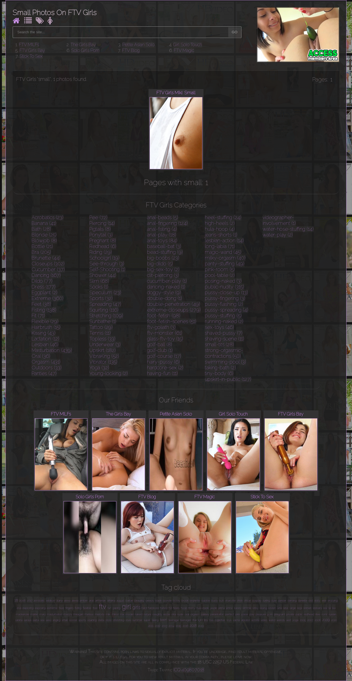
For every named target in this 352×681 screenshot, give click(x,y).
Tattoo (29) (101, 327)
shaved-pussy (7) (224, 333)
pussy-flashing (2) (224, 304)
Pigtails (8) (100, 229)
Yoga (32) (99, 367)
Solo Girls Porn (85, 50)
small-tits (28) (219, 344)
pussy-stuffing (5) (223, 315)
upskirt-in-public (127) (228, 379)
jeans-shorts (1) (221, 235)
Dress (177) (44, 287)
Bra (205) (41, 252)
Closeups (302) (48, 264)
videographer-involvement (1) (279, 220)
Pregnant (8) (102, 240)
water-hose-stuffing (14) (288, 229)
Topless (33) (102, 339)
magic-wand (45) (223, 252)
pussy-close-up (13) (226, 292)
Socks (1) (98, 287)
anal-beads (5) (162, 217)
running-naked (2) (224, 321)
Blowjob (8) (44, 240)
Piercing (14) (102, 223)
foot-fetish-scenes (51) (171, 321)
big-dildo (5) (160, 264)
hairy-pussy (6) (163, 362)
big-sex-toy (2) (163, 269)
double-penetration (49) (173, 304)
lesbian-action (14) (224, 240)
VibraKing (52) (104, 356)
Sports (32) (101, 298)
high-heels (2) (220, 223)
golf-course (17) (164, 356)
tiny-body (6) (219, 373)
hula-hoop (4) (220, 229)
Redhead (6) (102, 246)
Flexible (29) (45, 321)
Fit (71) (38, 315)
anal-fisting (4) (162, 229)
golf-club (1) (160, 350)
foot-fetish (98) (163, 315)
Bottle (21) (42, 246)
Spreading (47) (105, 304)
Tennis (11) (100, 333)
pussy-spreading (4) (226, 310)
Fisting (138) (44, 310)
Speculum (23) (105, 292)
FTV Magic (184, 50)
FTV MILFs (29, 44)
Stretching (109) (106, 315)
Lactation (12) (45, 339)
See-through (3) (106, 264)
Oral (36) (41, 356)
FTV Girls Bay (32, 50)
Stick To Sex (31, 56)
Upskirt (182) (102, 350)
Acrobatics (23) (48, 217)
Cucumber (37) (48, 269)
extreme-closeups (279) (174, 310)
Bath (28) (41, 229)
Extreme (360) (48, 298)
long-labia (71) (220, 246)
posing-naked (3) (223, 281)
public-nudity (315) (224, 287)
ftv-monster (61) (164, 333)
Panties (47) (44, 373)
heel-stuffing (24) (223, 217)
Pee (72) (98, 217)
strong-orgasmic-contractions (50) (224, 353)
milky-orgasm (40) (225, 258)
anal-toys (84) (162, 240)
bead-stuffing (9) (165, 252)
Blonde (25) (44, 235)
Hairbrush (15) (46, 327)
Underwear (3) (105, 344)
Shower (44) (102, 275)
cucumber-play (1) (167, 281)
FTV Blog (131, 50)
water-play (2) (278, 235)
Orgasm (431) (46, 362)
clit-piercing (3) (163, 275)
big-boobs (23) (163, 258)
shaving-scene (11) (224, 339)
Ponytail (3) (101, 235)
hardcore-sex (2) (165, 367)
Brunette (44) (46, 258)
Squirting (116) (104, 310)
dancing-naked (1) (166, 287)
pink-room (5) (220, 269)
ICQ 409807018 (189, 669)
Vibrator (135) (103, 362)
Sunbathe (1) (102, 321)
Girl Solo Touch (187, 44)
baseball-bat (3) (164, 246)
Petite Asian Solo (138, 44)
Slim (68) (99, 281)
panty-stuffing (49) (224, 264)
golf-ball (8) (159, 344)
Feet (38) (41, 304)
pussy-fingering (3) (225, 298)
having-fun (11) (162, 373)
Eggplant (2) (44, 292)
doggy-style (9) (164, 292)
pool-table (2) (220, 275)
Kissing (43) (44, 333)
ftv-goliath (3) (161, 327)
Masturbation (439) (52, 350)
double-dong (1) (164, 298)
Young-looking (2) (108, 373)
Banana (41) (44, 223)
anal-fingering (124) (167, 223)
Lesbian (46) (45, 344)
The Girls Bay (83, 44)
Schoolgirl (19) (104, 258)
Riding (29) (100, 252)
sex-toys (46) (219, 327)
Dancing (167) (46, 275)
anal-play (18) (161, 235)
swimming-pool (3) (225, 362)
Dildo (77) (42, 281)
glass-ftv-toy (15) (165, 339)
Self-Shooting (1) (107, 269)
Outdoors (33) (47, 367)
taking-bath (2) (220, 367)
